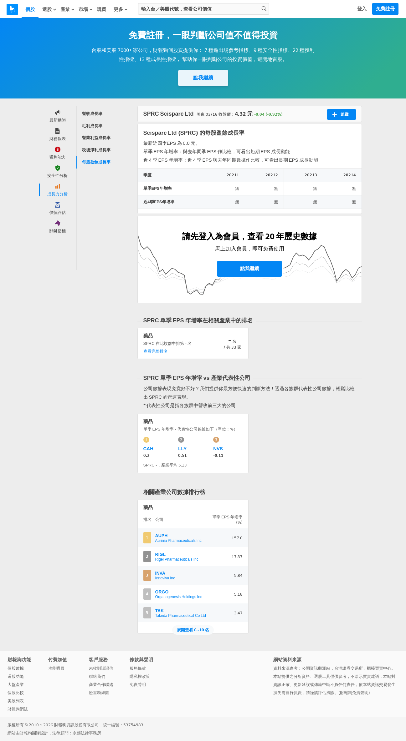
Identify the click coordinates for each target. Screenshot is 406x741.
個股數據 (16, 668)
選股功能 (16, 676)
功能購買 (56, 668)
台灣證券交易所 (348, 668)
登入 (362, 9)
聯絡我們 (97, 676)
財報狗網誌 (18, 709)
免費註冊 (385, 9)
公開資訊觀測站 (316, 668)
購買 (101, 9)
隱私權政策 (140, 676)
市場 (86, 9)
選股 (49, 9)
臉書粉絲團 (99, 692)
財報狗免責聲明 (354, 692)
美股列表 (16, 700)
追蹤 (340, 114)
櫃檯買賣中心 (379, 668)
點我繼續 (203, 78)
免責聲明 (138, 684)
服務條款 (138, 668)
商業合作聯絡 (101, 684)
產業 (67, 9)
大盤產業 (16, 684)
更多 (121, 9)
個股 (30, 9)
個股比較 (16, 692)
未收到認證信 (101, 668)
